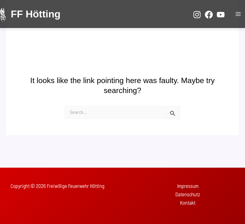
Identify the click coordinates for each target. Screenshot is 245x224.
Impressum (188, 186)
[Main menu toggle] (238, 14)
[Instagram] (197, 15)
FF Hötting (35, 14)
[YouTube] (221, 15)
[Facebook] (209, 15)
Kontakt (187, 203)
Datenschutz (187, 194)
